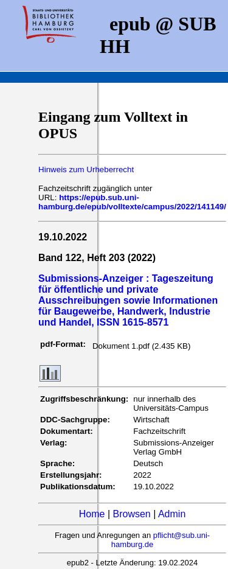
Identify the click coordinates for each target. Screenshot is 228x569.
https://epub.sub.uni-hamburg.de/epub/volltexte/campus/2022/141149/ (132, 202)
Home (92, 514)
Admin (171, 514)
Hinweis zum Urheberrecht (86, 169)
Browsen (132, 514)
